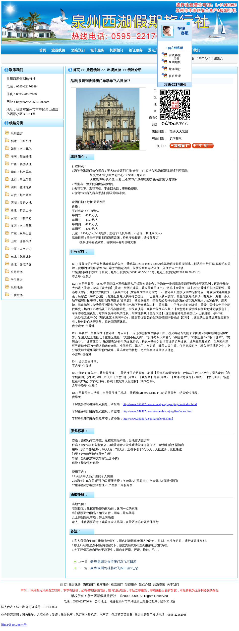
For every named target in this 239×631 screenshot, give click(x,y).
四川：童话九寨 (20, 187)
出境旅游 (16, 295)
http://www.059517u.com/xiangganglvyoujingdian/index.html (160, 404)
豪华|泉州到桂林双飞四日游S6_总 (114, 568)
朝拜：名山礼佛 (20, 149)
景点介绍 (155, 50)
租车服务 (97, 50)
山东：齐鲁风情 (20, 241)
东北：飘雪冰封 (20, 256)
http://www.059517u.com (32, 102)
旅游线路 (58, 50)
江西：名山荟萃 (20, 226)
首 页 (63, 584)
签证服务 (136, 50)
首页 (42, 50)
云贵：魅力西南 (20, 195)
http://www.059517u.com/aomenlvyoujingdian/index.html (157, 411)
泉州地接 (16, 287)
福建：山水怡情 (20, 141)
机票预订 (116, 50)
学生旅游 (16, 279)
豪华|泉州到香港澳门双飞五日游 (113, 561)
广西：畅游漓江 (20, 164)
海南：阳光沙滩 (20, 156)
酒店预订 (78, 50)
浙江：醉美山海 (20, 210)
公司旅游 (16, 272)
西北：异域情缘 (20, 264)
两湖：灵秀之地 (20, 202)
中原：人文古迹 (20, 249)
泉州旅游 (16, 133)
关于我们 (193, 50)
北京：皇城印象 (20, 179)
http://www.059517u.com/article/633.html (148, 418)
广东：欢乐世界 (20, 233)
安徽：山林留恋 (20, 218)
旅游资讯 (159, 584)
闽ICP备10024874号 (14, 625)
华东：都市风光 (20, 172)
